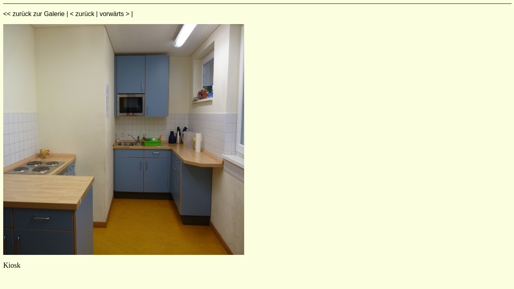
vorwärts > (114, 13)
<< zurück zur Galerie (34, 13)
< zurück (82, 13)
